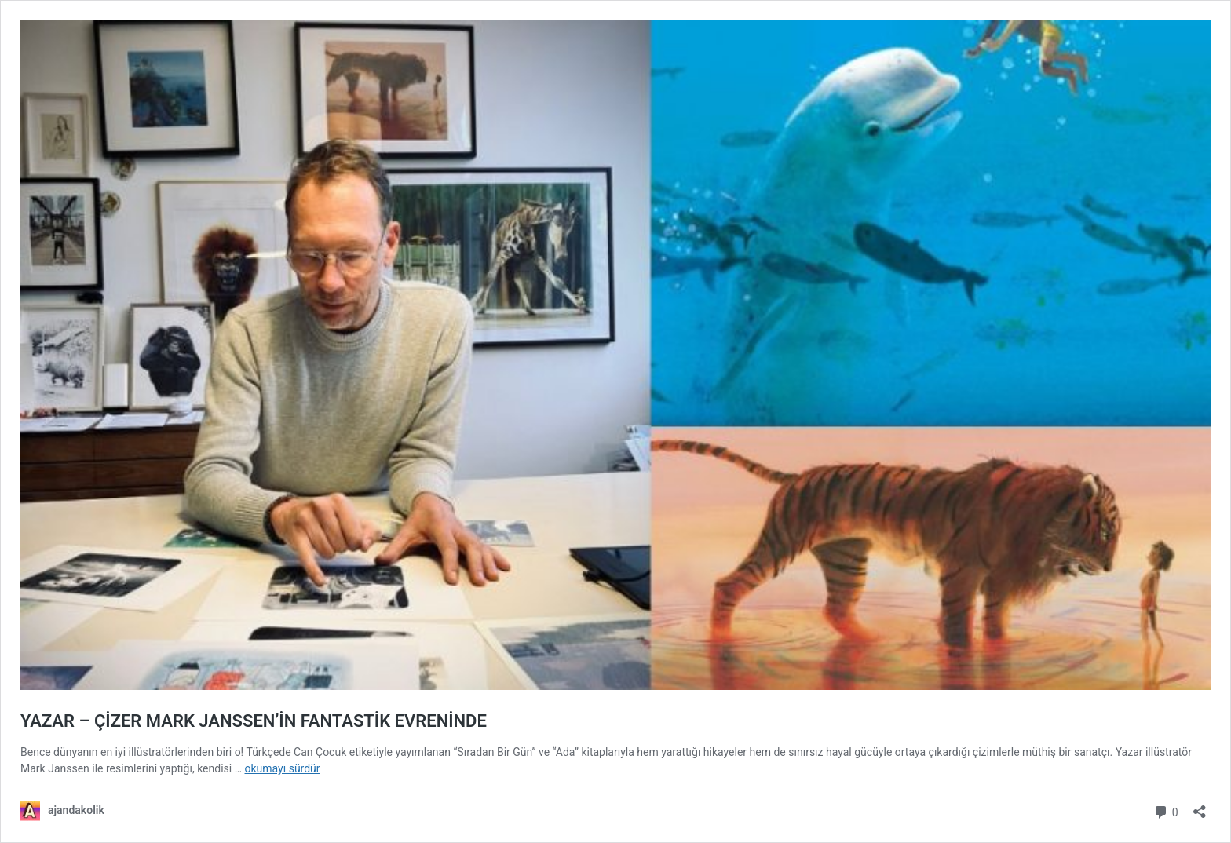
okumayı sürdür (282, 768)
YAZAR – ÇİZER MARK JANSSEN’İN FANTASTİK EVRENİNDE (253, 721)
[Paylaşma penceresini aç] (1200, 806)
